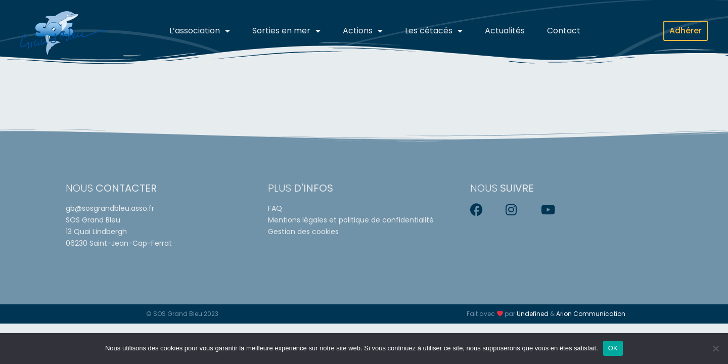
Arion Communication (590, 313)
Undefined (533, 313)
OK (613, 348)
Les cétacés (434, 31)
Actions (363, 31)
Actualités (505, 30)
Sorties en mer (286, 31)
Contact (563, 30)
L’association (199, 31)
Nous (111, 188)
